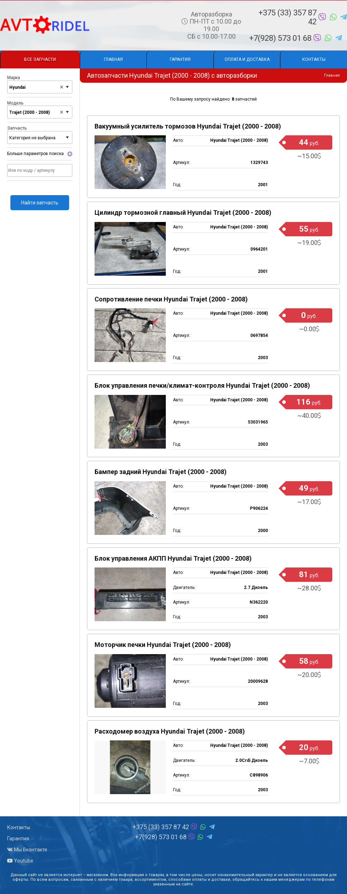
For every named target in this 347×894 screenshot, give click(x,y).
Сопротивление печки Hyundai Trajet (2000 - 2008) (171, 299)
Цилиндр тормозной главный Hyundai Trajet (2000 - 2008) (183, 212)
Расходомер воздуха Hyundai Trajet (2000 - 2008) (170, 731)
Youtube (20, 861)
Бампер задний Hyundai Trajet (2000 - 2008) (161, 471)
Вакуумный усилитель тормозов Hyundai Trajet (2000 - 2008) (188, 126)
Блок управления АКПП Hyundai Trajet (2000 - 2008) (173, 558)
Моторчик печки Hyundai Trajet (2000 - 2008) (163, 644)
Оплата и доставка (247, 59)
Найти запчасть (39, 203)
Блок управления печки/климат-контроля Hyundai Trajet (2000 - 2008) (202, 385)
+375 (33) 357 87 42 (303, 17)
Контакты (314, 59)
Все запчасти (40, 59)
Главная (113, 59)
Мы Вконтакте (27, 849)
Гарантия (180, 59)
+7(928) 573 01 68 (295, 38)
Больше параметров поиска (35, 153)
